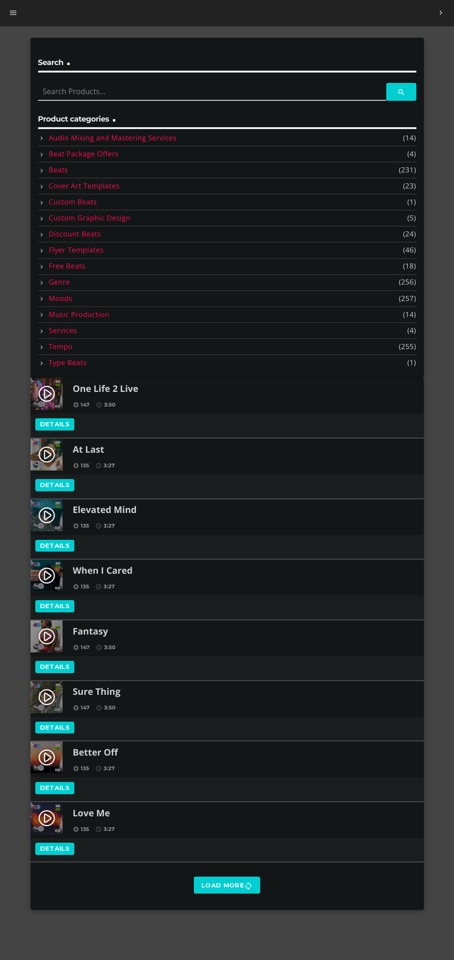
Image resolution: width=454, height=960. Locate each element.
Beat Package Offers (84, 154)
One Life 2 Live (106, 389)
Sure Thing (96, 692)
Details (55, 424)
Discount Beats (75, 234)
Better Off (95, 753)
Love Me (91, 813)
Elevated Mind (105, 510)
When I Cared (103, 571)
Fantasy (90, 631)
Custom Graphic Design (90, 218)
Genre (59, 282)
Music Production (79, 314)
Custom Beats (73, 202)
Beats (58, 170)
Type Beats (68, 362)
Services (63, 330)
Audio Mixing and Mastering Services (113, 138)
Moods (60, 298)
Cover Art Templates (84, 186)
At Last (88, 450)
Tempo (61, 346)
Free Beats (67, 266)
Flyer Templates (76, 250)
